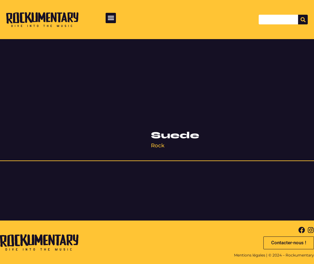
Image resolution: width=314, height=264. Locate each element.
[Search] (303, 19)
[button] (111, 18)
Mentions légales (249, 255)
